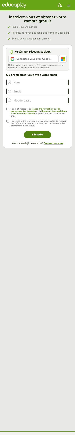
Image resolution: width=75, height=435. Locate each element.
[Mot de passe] (37, 100)
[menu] (68, 5)
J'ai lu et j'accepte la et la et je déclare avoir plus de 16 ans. (39, 112)
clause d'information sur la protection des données (35, 110)
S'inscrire (37, 134)
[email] (37, 91)
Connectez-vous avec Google (33, 59)
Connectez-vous (53, 143)
